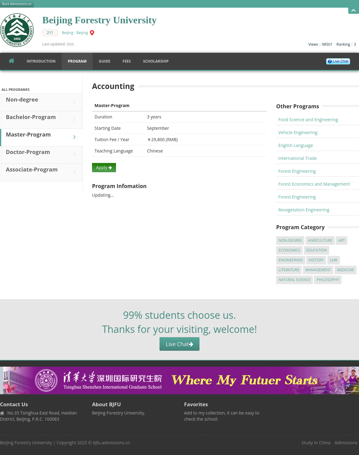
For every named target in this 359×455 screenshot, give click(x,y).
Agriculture (320, 240)
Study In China (316, 442)
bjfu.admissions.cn (111, 442)
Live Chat (179, 344)
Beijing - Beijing (75, 32)
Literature (289, 269)
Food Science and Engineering (308, 119)
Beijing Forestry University (26, 442)
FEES (127, 61)
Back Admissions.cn (17, 4)
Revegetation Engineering (303, 210)
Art (341, 240)
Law (334, 260)
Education (316, 250)
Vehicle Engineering (297, 132)
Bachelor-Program (42, 119)
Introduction (41, 61)
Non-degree (42, 102)
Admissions (346, 442)
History (316, 260)
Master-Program (42, 137)
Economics (289, 250)
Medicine (345, 269)
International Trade (297, 158)
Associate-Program (42, 172)
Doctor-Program (42, 154)
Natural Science (295, 279)
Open (353, 10)
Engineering (291, 260)
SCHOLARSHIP (155, 61)
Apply (104, 167)
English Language (295, 145)
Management (318, 269)
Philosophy (327, 279)
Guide (104, 61)
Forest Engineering (297, 171)
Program (77, 61)
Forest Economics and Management (314, 184)
